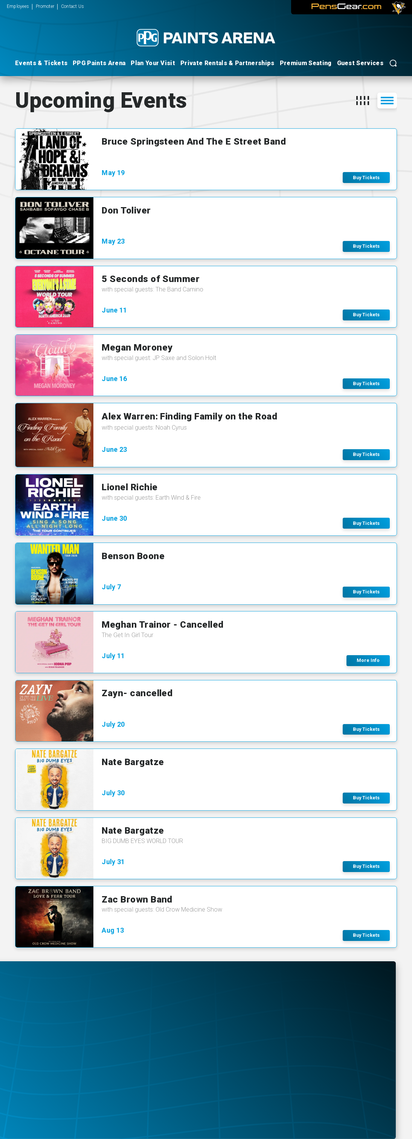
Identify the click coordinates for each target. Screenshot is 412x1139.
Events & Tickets (41, 63)
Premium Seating (306, 63)
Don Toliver (126, 210)
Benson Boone (133, 555)
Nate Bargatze (133, 761)
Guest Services (360, 63)
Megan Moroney (137, 347)
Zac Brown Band (137, 899)
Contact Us (72, 6)
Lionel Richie (129, 487)
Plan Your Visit (153, 63)
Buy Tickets (366, 177)
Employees (18, 6)
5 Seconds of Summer (151, 278)
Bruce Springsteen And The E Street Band (194, 141)
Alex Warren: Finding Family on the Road (189, 416)
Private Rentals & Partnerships (227, 63)
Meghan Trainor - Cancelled (163, 624)
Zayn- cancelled (137, 693)
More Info (368, 660)
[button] (362, 100)
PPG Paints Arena (99, 63)
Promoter (45, 6)
